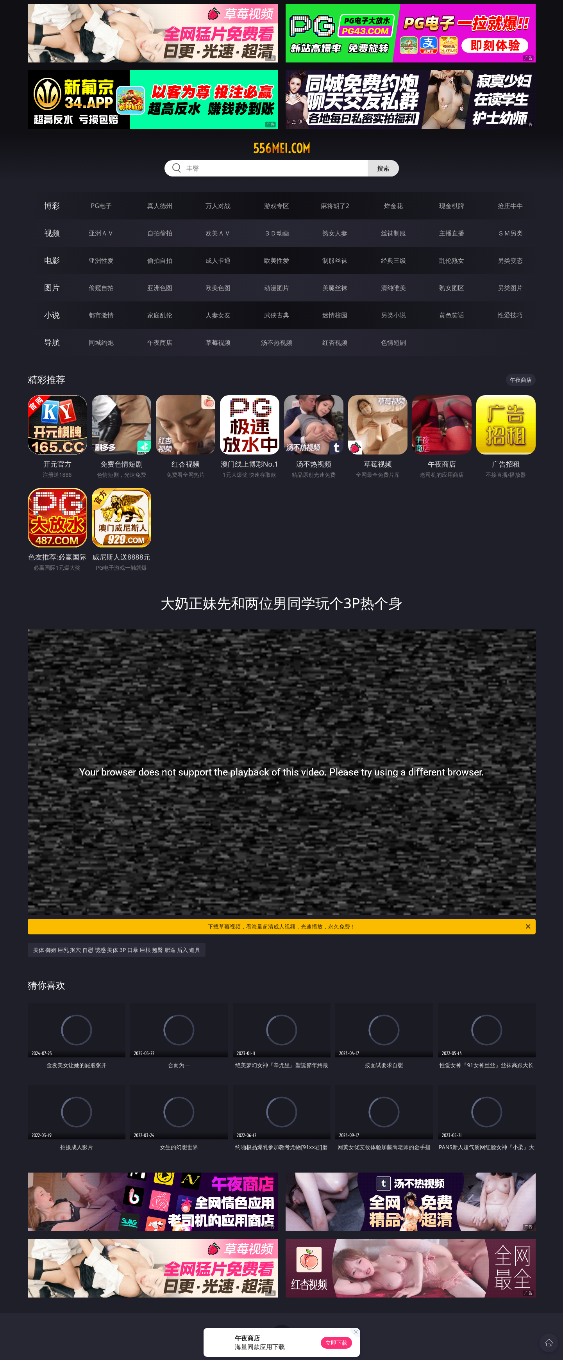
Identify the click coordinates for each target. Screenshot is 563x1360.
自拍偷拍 (159, 233)
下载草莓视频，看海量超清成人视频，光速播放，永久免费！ (370, 926)
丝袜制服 (393, 233)
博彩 (52, 205)
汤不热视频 (276, 342)
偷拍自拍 (159, 260)
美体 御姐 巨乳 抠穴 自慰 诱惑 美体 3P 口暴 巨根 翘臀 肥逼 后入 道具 (116, 950)
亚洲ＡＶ (101, 233)
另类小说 (393, 315)
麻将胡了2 (335, 205)
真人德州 (159, 205)
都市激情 (101, 315)
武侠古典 (276, 315)
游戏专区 (276, 205)
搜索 (383, 168)
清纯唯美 (393, 287)
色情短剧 (393, 342)
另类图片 (510, 287)
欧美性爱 (276, 260)
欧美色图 (218, 287)
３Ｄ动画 (276, 233)
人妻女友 (218, 315)
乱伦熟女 (451, 260)
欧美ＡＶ (218, 233)
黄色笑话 (451, 315)
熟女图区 (451, 287)
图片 (52, 287)
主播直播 (451, 233)
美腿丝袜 (334, 287)
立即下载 (336, 1342)
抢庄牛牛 (510, 205)
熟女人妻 (334, 233)
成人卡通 (218, 260)
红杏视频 (334, 342)
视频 (52, 233)
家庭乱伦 (159, 315)
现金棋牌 (451, 205)
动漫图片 (276, 287)
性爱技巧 (510, 315)
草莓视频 (218, 342)
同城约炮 (101, 342)
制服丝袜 (334, 260)
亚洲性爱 (101, 260)
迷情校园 (334, 315)
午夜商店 (159, 342)
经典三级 (393, 260)
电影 (52, 260)
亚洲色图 (159, 287)
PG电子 (101, 205)
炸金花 (393, 205)
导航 (52, 342)
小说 (52, 315)
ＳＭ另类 (510, 233)
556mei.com (281, 148)
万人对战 (218, 205)
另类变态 (510, 260)
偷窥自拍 (101, 287)
